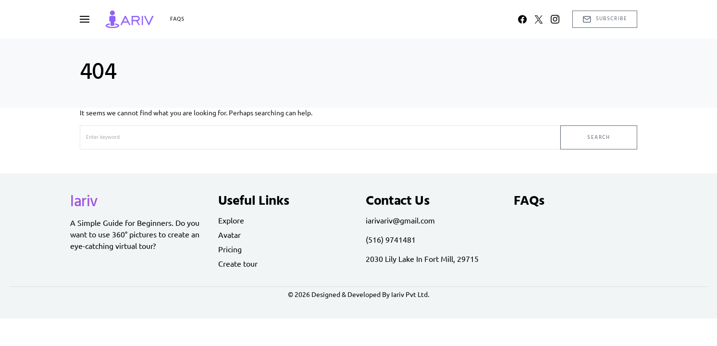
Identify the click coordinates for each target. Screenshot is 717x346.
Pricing (230, 249)
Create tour (238, 263)
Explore (231, 220)
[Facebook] (522, 19)
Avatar (229, 234)
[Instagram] (555, 19)
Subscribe (604, 18)
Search (598, 137)
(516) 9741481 (391, 239)
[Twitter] (538, 19)
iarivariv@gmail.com (400, 220)
